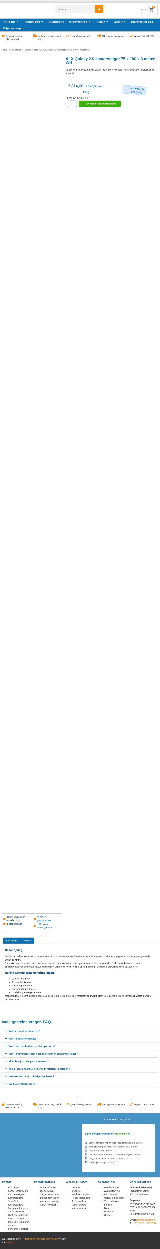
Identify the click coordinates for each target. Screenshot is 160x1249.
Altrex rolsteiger (16, 1211)
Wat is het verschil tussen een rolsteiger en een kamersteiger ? (43, 1053)
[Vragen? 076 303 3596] (131, 35)
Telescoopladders (81, 1198)
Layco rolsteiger (16, 1218)
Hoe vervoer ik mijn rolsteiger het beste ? (31, 1076)
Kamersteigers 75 (32, 50)
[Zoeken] (99, 9)
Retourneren (110, 1194)
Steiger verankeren (49, 1194)
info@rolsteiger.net (146, 1219)
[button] (80, 1031)
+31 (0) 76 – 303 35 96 (145, 1223)
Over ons (108, 1211)
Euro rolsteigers (16, 1194)
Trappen (76, 1187)
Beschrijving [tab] (12, 940)
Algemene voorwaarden (36, 1239)
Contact (108, 1215)
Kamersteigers (16, 50)
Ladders (76, 1191)
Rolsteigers (14, 1187)
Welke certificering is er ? (22, 1083)
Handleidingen (111, 1187)
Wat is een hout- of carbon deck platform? (32, 1046)
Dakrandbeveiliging (50, 1198)
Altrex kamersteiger (50, 1201)
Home (4, 50)
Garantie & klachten (114, 1198)
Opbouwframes (48, 1187)
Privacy (53, 1239)
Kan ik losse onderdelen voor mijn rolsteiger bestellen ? (39, 1068)
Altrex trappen (79, 1208)
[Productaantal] (72, 104)
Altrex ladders (79, 1204)
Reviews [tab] (27, 940)
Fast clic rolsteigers (18, 1191)
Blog (106, 1208)
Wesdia (10, 1242)
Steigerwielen (47, 1191)
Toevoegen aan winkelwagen (101, 103)
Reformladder (79, 1201)
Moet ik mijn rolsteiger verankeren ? (29, 1061)
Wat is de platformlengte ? (23, 1038)
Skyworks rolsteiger (18, 1229)
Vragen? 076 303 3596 (144, 36)
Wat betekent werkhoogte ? (24, 1031)
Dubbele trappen (80, 1194)
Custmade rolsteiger (18, 1215)
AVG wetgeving (112, 1191)
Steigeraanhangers (18, 1208)
